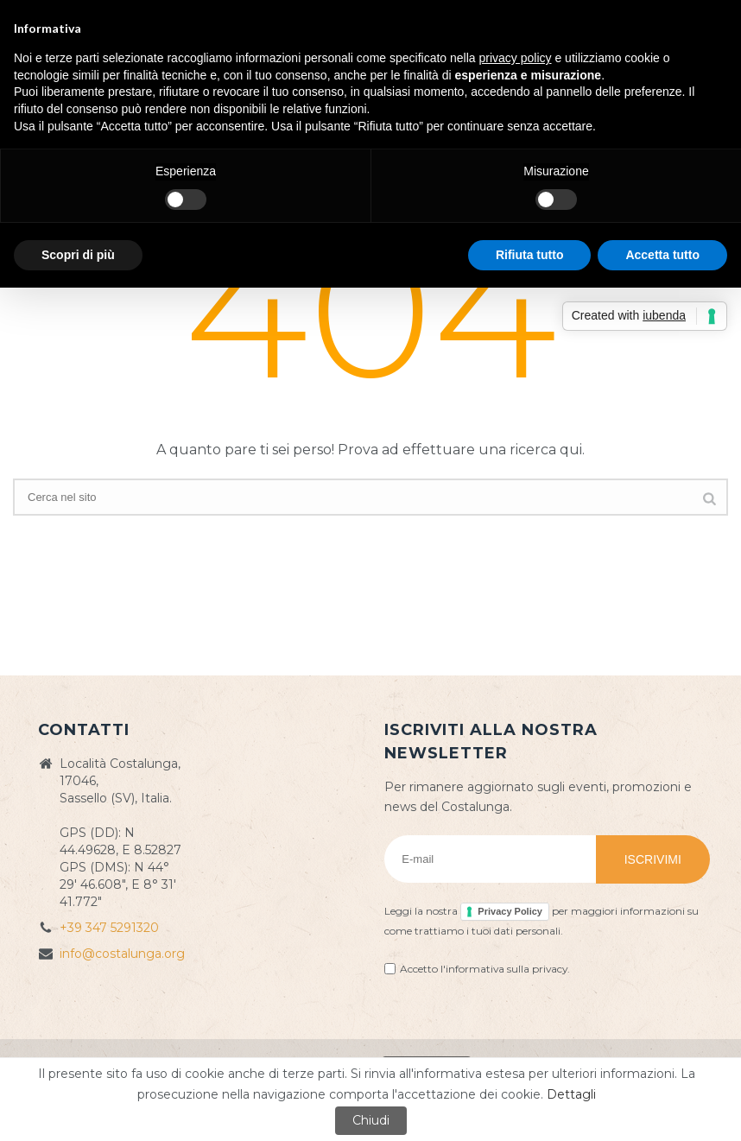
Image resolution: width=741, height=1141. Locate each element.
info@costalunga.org (122, 953)
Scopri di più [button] (78, 255)
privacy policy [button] (515, 58)
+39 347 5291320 (109, 927)
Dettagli (571, 1094)
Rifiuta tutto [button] (530, 255)
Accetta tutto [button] (662, 255)
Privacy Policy (510, 911)
